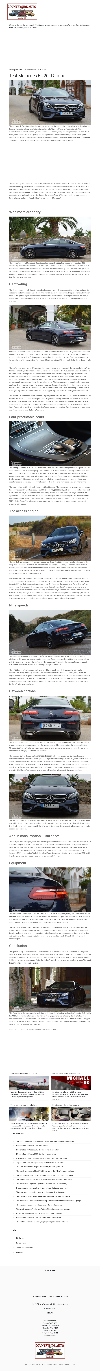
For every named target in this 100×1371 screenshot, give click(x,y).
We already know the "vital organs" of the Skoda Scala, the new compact (43, 1209)
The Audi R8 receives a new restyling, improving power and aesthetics (42, 1222)
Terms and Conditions (24, 1248)
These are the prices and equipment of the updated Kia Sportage (40, 1192)
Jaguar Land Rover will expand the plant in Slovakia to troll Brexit (40, 1163)
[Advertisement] (74, 10)
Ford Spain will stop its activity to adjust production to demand (39, 1213)
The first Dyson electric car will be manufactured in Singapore (39, 1205)
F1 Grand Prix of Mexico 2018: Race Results (32, 1146)
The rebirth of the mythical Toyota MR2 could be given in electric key (41, 1184)
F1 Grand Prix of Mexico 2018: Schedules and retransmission (38, 1218)
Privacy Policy (21, 1243)
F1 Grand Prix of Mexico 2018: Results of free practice (36, 1154)
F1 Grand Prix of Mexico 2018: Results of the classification (37, 1150)
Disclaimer (20, 1238)
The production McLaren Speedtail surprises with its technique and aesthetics (45, 1141)
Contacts (19, 1252)
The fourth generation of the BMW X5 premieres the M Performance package (45, 1171)
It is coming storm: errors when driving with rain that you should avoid (41, 1188)
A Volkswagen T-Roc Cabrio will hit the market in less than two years (41, 1158)
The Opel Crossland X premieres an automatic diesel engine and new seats (44, 1179)
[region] (50, 48)
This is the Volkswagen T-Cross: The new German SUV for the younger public (44, 1175)
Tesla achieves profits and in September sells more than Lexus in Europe (43, 1196)
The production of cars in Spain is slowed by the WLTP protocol (39, 1167)
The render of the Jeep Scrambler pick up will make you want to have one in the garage (48, 1201)
